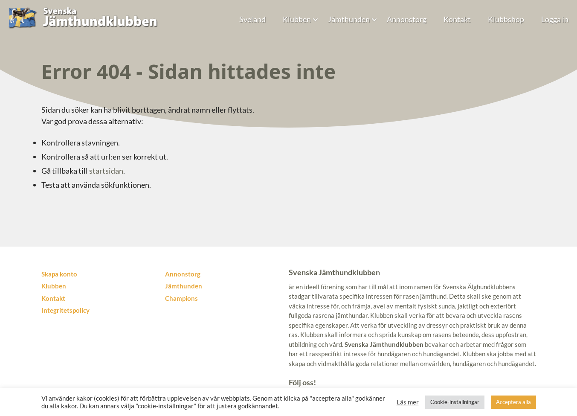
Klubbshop (506, 19)
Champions (181, 298)
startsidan (106, 170)
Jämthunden (349, 19)
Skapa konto (59, 274)
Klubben (297, 19)
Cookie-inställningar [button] (454, 402)
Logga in (554, 19)
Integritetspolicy (65, 310)
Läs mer (408, 402)
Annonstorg (406, 19)
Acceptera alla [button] (513, 402)
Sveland (252, 19)
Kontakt (457, 19)
